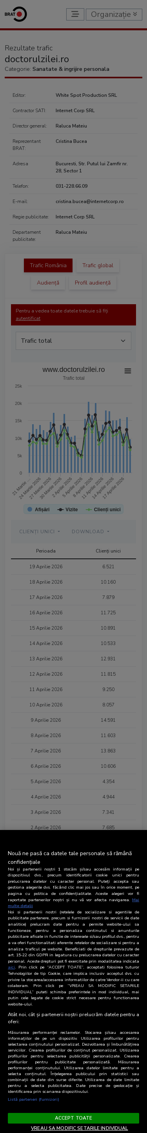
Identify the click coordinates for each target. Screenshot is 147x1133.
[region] (73, 981)
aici (11, 967)
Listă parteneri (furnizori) (33, 1099)
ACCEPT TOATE (73, 1118)
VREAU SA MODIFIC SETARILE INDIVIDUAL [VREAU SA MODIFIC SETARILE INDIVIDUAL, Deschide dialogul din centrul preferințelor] (79, 1128)
